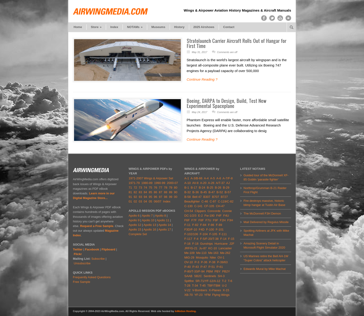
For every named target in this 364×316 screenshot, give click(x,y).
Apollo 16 (149, 229)
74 (145, 187)
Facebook (92, 249)
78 (165, 187)
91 (130, 197)
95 (150, 197)
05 (150, 201)
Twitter (78, 249)
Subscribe (98, 258)
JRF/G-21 (190, 248)
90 (175, 192)
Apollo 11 (163, 220)
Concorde (214, 211)
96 (155, 197)
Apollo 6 (134, 215)
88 (165, 192)
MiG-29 (189, 257)
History (179, 27)
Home (78, 27)
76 (155, 187)
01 (130, 201)
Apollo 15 (135, 229)
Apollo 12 (135, 225)
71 (130, 187)
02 (135, 201)
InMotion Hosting (185, 311)
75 (150, 187)
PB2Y (226, 271)
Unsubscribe (82, 263)
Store (96, 27)
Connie (227, 211)
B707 (215, 197)
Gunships (206, 243)
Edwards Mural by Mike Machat (265, 269)
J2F (231, 243)
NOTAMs (135, 27)
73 (140, 187)
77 (160, 187)
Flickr (78, 254)
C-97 (213, 201)
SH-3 (221, 276)
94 (145, 197)
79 (170, 187)
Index (114, 27)
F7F (194, 220)
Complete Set (138, 234)
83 (140, 192)
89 (170, 192)
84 (145, 192)
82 (135, 192)
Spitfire (189, 281)
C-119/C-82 (226, 201)
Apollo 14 (164, 225)
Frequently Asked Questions (92, 277)
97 (160, 197)
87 (160, 192)
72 (135, 187)
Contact (228, 27)
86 (155, 192)
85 (150, 192)
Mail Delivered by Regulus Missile (266, 222)
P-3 (197, 262)
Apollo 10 (148, 220)
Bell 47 (197, 197)
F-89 (219, 225)
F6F (187, 220)
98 (165, 197)
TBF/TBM (213, 285)
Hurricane (221, 243)
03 (140, 201)
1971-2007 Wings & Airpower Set (151, 178)
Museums (158, 27)
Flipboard (108, 249)
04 (145, 201)
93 (140, 197)
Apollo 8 (160, 215)
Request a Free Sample (96, 226)
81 (130, 192)
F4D (202, 229)
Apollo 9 (134, 220)
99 (170, 197)
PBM (209, 271)
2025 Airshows (203, 27)
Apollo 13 (149, 225)
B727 (224, 197)
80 (175, 187)
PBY (217, 271)
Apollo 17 (164, 229)
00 (175, 197)
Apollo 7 (147, 215)
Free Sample (81, 282)
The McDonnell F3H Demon (262, 213)
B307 (206, 197)
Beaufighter (193, 201)
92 (135, 197)
